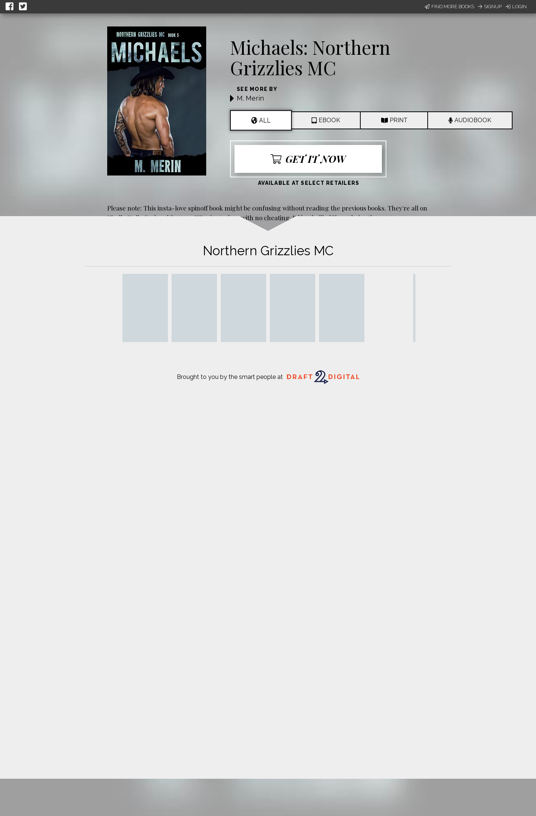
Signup (490, 6)
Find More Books (449, 6)
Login (516, 6)
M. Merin (250, 98)
